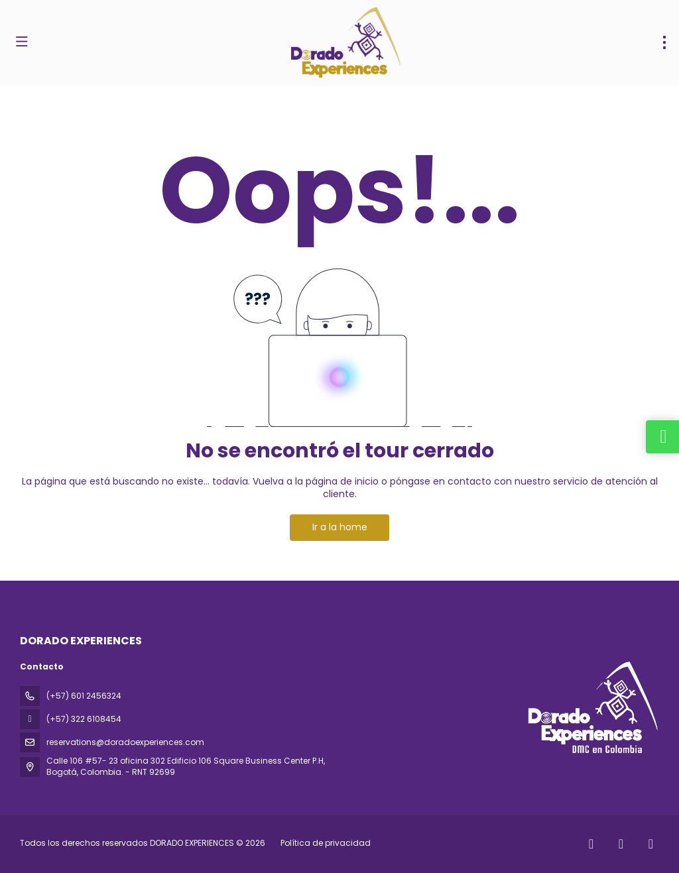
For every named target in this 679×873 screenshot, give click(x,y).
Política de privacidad (325, 842)
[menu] (664, 42)
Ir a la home (339, 527)
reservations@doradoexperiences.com (125, 742)
